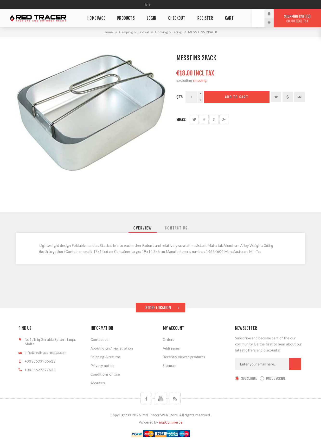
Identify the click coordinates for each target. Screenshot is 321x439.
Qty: (179, 97)
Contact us (99, 339)
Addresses (171, 348)
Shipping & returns (105, 357)
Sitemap (169, 365)
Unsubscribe (275, 378)
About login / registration (111, 348)
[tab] (142, 228)
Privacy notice (102, 365)
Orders (168, 339)
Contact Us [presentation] (176, 228)
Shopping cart (297, 18)
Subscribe (249, 378)
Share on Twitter (194, 119)
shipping (200, 80)
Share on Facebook (204, 119)
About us (97, 383)
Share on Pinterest (214, 119)
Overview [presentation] (142, 228)
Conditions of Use (105, 374)
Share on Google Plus (223, 119)
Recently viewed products (184, 357)
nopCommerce (170, 422)
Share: (181, 119)
